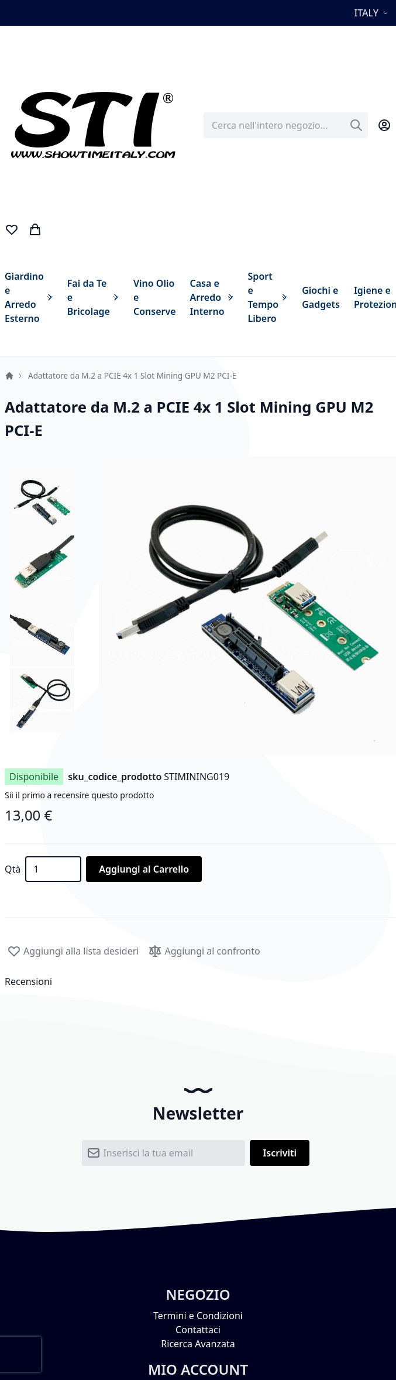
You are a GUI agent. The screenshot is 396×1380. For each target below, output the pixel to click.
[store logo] (92, 125)
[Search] (356, 125)
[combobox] (286, 125)
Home (9, 375)
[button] (372, 13)
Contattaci (198, 1329)
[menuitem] (29, 297)
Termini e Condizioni (198, 1315)
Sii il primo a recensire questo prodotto (79, 795)
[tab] (198, 981)
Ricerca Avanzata (198, 1343)
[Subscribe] (279, 1153)
